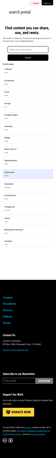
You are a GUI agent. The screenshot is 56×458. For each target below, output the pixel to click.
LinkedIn (28, 361)
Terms (7, 322)
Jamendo (28, 128)
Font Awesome (38, 434)
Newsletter (9, 303)
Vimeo (28, 220)
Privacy (7, 310)
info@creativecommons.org (15, 350)
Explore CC (47, 3)
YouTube (28, 243)
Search (28, 57)
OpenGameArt (28, 162)
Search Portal (19, 11)
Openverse (28, 174)
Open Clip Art (28, 151)
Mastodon (13, 361)
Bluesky (5, 361)
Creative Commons (16, 289)
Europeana (28, 82)
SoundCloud (28, 197)
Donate (36, 3)
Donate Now (21, 412)
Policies (7, 316)
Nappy (28, 139)
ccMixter (28, 71)
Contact (8, 297)
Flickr (28, 94)
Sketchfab (28, 185)
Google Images (28, 116)
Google (28, 105)
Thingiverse (28, 208)
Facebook (20, 361)
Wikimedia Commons (28, 231)
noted (28, 427)
